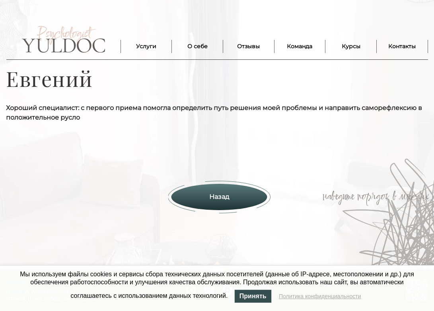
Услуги (146, 46)
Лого (63, 39)
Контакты (402, 46)
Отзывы (248, 46)
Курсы (351, 46)
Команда (299, 46)
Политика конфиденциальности (320, 296)
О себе (197, 46)
